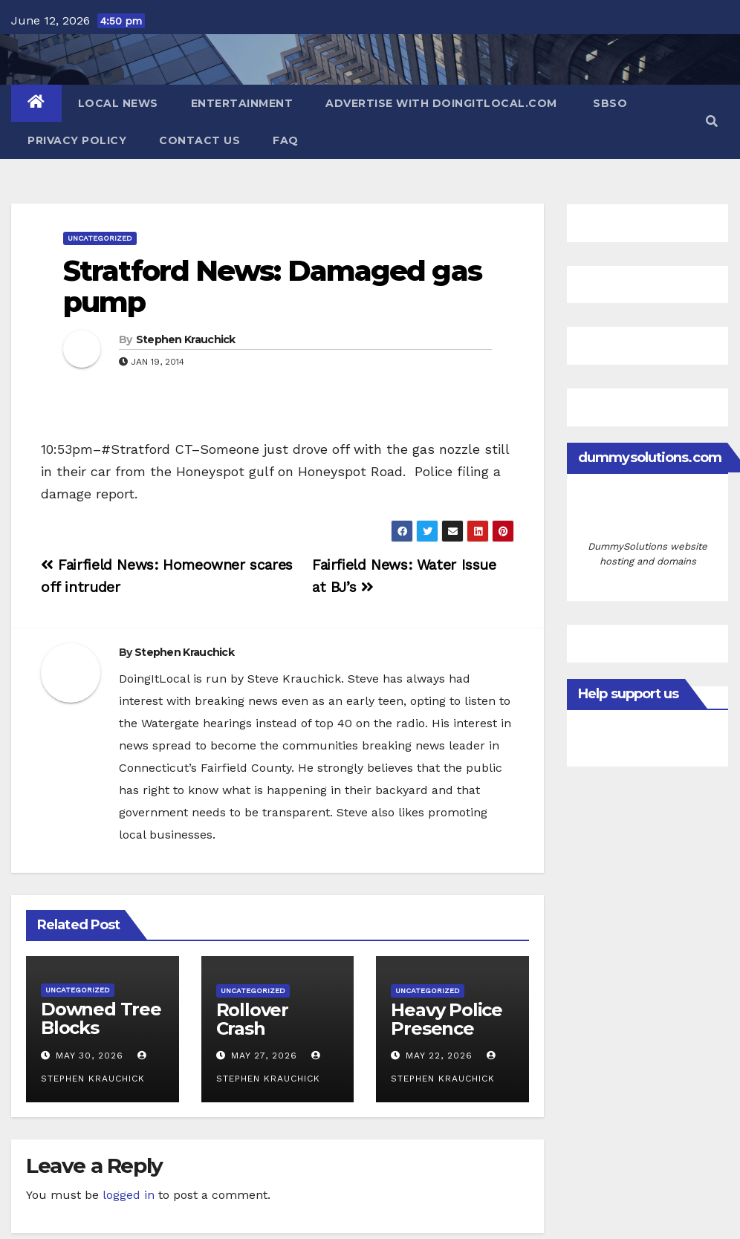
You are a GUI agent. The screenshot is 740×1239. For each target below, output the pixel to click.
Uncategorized (100, 238)
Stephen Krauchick (186, 339)
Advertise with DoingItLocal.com (441, 103)
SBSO (609, 103)
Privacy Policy (76, 140)
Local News (118, 103)
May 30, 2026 (89, 1055)
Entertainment (242, 103)
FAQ (286, 140)
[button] (712, 121)
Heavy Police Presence (446, 1019)
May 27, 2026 (264, 1055)
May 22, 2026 (439, 1055)
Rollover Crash (252, 1019)
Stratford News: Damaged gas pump (272, 286)
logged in (129, 1195)
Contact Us (199, 140)
